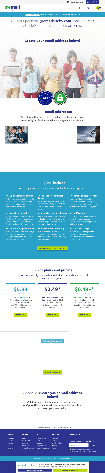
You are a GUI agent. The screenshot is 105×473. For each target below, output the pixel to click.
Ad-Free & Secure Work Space (50, 196)
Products (25, 443)
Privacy (54, 446)
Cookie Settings (57, 443)
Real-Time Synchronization (52, 213)
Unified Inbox (78, 213)
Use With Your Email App (51, 228)
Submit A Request (43, 448)
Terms (54, 448)
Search (10, 440)
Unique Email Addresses (19, 195)
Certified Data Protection (83, 195)
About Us (11, 438)
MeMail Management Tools (20, 228)
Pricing (10, 446)
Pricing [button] (42, 8)
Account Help (41, 438)
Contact (39, 443)
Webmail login (92, 2)
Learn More (20, 314)
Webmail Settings (28, 448)
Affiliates (54, 440)
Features (10, 443)
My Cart (10, 448)
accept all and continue (70, 470)
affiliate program (52, 372)
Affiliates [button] (68, 8)
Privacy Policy (57, 458)
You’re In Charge (79, 228)
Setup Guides (41, 446)
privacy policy (66, 466)
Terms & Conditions (66, 458)
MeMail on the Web (16, 213)
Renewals (25, 446)
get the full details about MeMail (52, 248)
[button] (98, 8)
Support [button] (55, 8)
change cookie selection (35, 470)
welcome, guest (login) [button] (75, 2)
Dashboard (26, 440)
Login (24, 438)
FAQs (38, 440)
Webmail (55, 438)
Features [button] (30, 8)
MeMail (39, 458)
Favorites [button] (84, 8)
